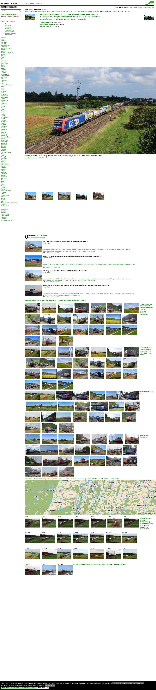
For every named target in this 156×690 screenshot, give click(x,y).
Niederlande (4, 141)
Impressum (38, 3)
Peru (2, 154)
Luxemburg (4, 120)
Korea (2, 105)
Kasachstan (4, 100)
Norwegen (4, 144)
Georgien (3, 72)
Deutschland (55, 11)
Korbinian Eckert (47, 258)
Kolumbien (4, 103)
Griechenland (5, 74)
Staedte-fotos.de (9, 31)
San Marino (4, 163)
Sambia (3, 161)
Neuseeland (4, 140)
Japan (2, 92)
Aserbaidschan (5, 45)
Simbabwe (4, 172)
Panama (3, 151)
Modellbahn (4, 212)
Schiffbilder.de (8, 28)
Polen (2, 155)
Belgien (3, 50)
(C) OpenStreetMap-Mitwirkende (145, 513)
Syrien (2, 183)
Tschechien (4, 189)
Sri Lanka (3, 180)
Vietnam (3, 204)
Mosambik (4, 135)
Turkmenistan (5, 195)
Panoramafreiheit (6, 152)
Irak (2, 82)
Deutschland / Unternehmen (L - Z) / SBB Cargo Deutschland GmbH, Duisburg (69, 14)
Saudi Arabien (5, 164)
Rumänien (4, 158)
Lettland (3, 114)
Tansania (3, 186)
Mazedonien (4, 126)
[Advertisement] (68, 47)
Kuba (2, 109)
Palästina (3, 149)
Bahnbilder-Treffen (6, 48)
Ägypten (3, 37)
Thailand (3, 187)
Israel (2, 88)
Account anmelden (148, 7)
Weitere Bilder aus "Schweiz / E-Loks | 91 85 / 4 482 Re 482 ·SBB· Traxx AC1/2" (146, 351)
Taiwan (3, 184)
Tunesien (3, 192)
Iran (2, 83)
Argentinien (4, 42)
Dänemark (4, 62)
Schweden (4, 166)
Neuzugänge (4, 209)
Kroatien (3, 108)
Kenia (2, 102)
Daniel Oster (46, 243)
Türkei (2, 193)
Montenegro (4, 134)
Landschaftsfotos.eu (10, 33)
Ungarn (3, 198)
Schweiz (3, 167)
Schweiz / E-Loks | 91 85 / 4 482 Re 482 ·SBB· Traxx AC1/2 (63, 19)
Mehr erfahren (50, 685)
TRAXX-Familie (45, 22)
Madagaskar (4, 121)
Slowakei (3, 175)
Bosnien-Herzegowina (7, 53)
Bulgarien (3, 56)
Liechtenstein (5, 117)
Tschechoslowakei (6, 190)
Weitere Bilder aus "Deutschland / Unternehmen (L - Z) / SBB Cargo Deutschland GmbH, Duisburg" (55, 300)
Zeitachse (3, 218)
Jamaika (3, 91)
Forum (27, 3)
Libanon (3, 115)
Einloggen (139, 7)
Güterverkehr (44, 27)
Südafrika (3, 181)
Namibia (3, 138)
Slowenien (4, 177)
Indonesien (4, 80)
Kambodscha (4, 97)
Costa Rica (4, 60)
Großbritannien (5, 76)
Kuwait (3, 111)
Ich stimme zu (42, 688)
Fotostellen (4, 217)
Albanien (3, 39)
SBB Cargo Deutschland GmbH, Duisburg (86, 11)
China (2, 59)
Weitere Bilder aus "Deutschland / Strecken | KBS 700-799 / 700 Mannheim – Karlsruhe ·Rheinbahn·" (146, 309)
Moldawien (4, 129)
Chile (2, 57)
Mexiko (3, 128)
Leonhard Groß (30, 158)
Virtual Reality (5, 214)
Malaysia (3, 123)
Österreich (4, 146)
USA (2, 201)
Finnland (3, 69)
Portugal (3, 157)
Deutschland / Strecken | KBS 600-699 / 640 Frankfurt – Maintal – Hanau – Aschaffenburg (66, 249)
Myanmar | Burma (6, 137)
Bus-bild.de (8, 25)
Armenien (3, 43)
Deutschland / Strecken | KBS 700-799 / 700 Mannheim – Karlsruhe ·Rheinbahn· (70, 17)
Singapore (4, 174)
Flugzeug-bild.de (9, 30)
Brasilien (3, 54)
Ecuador (3, 65)
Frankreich (4, 71)
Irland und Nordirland (7, 85)
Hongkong (4, 77)
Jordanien (4, 94)
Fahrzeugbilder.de (9, 27)
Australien (4, 46)
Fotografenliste (5, 215)
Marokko (3, 125)
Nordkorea (4, 143)
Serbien (3, 170)
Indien (2, 79)
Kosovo (3, 106)
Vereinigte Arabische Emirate (9, 203)
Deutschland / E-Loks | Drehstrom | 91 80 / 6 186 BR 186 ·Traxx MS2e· (103, 293)
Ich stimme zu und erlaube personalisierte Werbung (18, 688)
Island (2, 86)
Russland (3, 160)
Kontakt (32, 3)
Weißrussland (5, 206)
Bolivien (3, 51)
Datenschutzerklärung (6, 220)
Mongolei (3, 132)
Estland (3, 68)
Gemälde (3, 211)
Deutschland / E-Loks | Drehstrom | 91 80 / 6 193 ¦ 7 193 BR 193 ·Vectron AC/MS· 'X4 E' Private (69, 251)
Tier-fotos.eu (8, 34)
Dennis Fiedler (47, 287)
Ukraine (3, 196)
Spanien (3, 178)
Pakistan (3, 147)
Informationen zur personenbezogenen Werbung (128, 683)
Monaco (3, 131)
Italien (2, 89)
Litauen (3, 118)
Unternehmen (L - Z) (66, 11)
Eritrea (3, 66)
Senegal (3, 169)
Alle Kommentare (42, 236)
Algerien (3, 40)
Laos (2, 112)
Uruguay (3, 200)
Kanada (3, 99)
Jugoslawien (4, 95)
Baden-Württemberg (47, 24)
